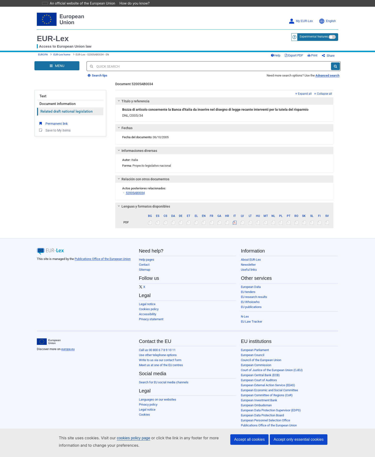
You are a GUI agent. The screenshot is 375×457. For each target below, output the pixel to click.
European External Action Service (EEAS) (268, 389)
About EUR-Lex (251, 263)
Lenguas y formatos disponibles (143, 210)
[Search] (335, 70)
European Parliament (255, 353)
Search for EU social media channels (163, 386)
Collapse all (323, 97)
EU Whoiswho (250, 305)
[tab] (224, 104)
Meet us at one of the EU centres (161, 368)
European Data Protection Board (262, 419)
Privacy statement (151, 323)
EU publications (251, 310)
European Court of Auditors (259, 383)
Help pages (146, 263)
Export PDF (302, 57)
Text (42, 100)
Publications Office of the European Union (103, 262)
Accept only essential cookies (299, 439)
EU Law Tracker (251, 325)
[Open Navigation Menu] (56, 69)
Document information (57, 107)
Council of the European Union (261, 363)
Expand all (303, 97)
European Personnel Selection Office (265, 424)
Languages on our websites (157, 403)
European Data (251, 290)
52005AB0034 (135, 196)
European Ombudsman (256, 409)
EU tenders (248, 295)
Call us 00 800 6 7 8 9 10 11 (157, 353)
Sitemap (144, 273)
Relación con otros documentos (142, 183)
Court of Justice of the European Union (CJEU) (272, 373)
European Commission (256, 368)
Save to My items (54, 133)
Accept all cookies (249, 439)
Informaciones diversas (136, 154)
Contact (144, 268)
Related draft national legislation (66, 115)
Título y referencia (132, 105)
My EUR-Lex (301, 21)
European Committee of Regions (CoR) (267, 399)
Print (320, 57)
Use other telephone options (158, 358)
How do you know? (131, 3)
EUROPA (43, 56)
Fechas (124, 131)
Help (283, 57)
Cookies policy (149, 312)
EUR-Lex (53, 38)
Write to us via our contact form (160, 363)
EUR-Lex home (61, 56)
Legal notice (147, 307)
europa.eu (68, 352)
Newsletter (248, 268)
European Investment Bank (259, 404)
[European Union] (49, 345)
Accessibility (147, 317)
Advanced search (327, 79)
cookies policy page (126, 438)
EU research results (254, 300)
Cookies (144, 418)
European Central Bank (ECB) (260, 378)
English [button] (327, 21)
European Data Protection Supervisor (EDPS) (271, 414)
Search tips (97, 79)
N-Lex (245, 320)
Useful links (249, 273)
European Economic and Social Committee (269, 394)
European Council (252, 358)
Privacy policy (148, 408)
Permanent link (53, 127)
